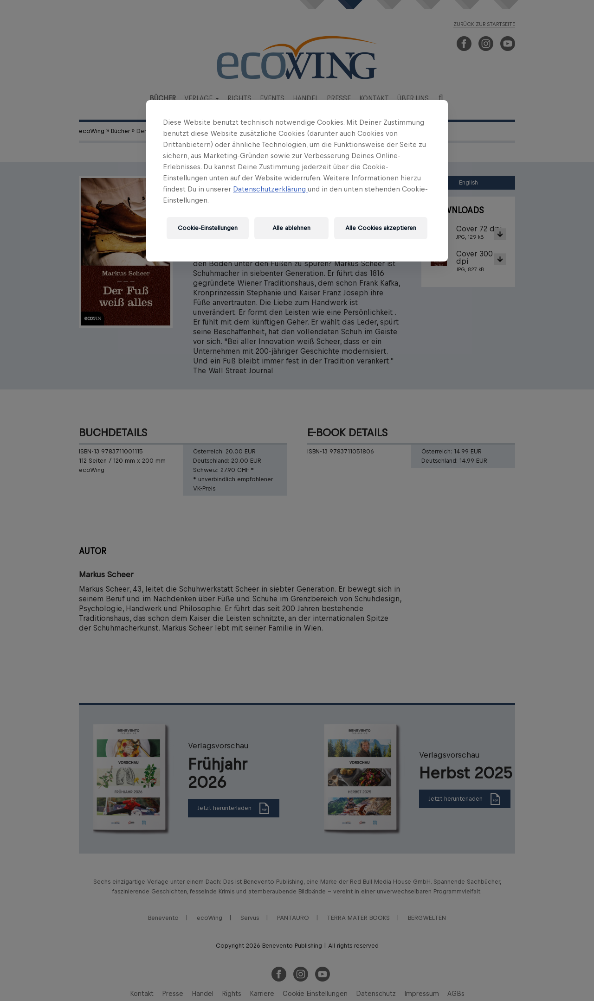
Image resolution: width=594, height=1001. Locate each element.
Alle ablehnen (291, 227)
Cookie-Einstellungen (208, 227)
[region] (297, 180)
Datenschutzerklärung (270, 189)
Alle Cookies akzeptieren (380, 227)
